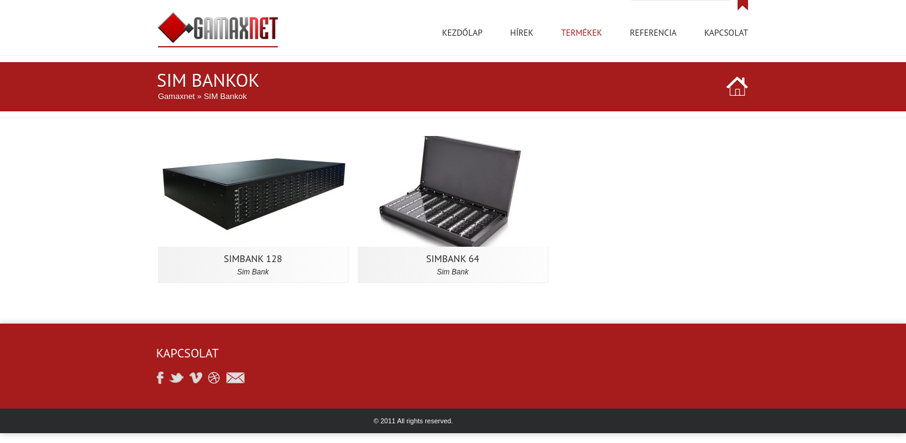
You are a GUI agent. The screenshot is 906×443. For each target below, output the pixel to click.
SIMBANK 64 (452, 258)
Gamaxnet (176, 96)
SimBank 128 (253, 258)
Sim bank (253, 272)
